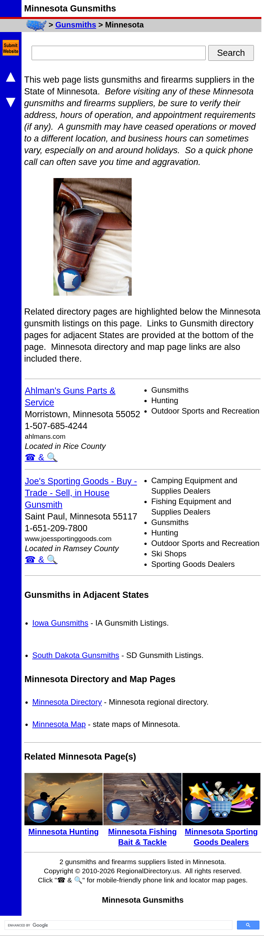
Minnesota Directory (67, 702)
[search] (118, 925)
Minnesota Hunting (63, 831)
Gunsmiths (75, 24)
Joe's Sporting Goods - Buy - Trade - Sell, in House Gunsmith (81, 493)
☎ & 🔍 (41, 457)
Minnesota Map (59, 724)
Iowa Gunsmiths (60, 622)
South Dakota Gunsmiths (75, 655)
